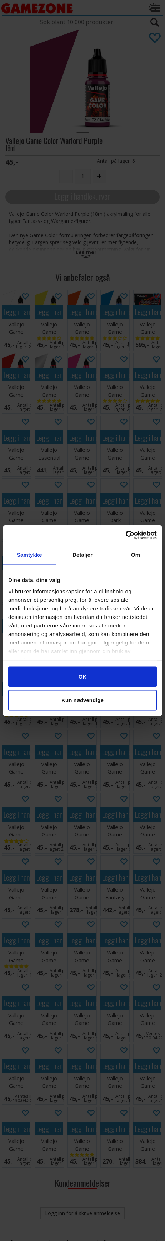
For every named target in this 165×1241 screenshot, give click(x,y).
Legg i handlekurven (82, 196)
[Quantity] (83, 176)
